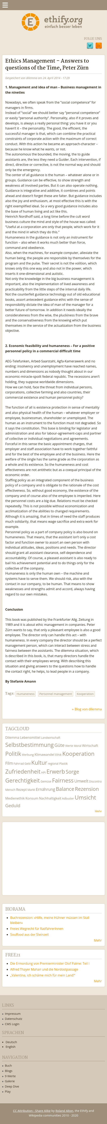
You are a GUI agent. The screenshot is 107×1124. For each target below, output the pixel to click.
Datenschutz (13, 1019)
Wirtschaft (90, 745)
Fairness (63, 780)
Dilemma (12, 737)
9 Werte (10, 1076)
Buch (8, 1065)
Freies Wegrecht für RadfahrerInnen (36, 928)
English (11, 1047)
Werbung (28, 755)
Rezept (21, 789)
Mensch (10, 790)
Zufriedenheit (23, 771)
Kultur (39, 762)
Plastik (63, 763)
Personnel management (55, 694)
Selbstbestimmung (29, 744)
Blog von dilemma (88, 709)
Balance (65, 789)
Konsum (31, 798)
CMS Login (12, 1024)
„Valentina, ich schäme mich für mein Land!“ (42, 975)
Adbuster (68, 798)
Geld (28, 763)
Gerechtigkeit (22, 780)
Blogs (8, 1071)
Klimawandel (44, 754)
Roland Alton (64, 1111)
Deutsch (11, 1042)
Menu (5, 5)
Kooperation (85, 694)
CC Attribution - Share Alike (31, 1111)
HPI (43, 772)
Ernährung (45, 789)
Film (9, 763)
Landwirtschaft (50, 738)
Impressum (13, 1014)
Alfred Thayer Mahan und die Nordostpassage (44, 969)
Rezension (87, 789)
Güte (60, 745)
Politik (13, 753)
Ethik (58, 755)
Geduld (12, 805)
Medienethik (15, 798)
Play (8, 1091)
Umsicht (85, 797)
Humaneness (25, 694)
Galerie (10, 1081)
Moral (77, 746)
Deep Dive (12, 1086)
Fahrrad (19, 763)
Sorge (72, 771)
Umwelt (81, 781)
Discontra (95, 781)
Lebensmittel (30, 737)
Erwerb (55, 771)
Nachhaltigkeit (50, 798)
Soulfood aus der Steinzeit (29, 934)
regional (53, 763)
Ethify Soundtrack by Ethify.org (35, 855)
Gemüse (46, 781)
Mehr (98, 811)
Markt (31, 790)
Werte (69, 746)
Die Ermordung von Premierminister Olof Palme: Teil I (50, 963)
